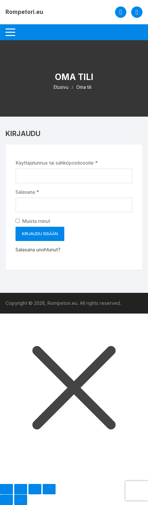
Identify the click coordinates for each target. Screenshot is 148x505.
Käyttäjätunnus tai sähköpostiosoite (67, 162)
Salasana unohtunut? (38, 250)
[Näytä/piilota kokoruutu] (20, 489)
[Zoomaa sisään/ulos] (6, 489)
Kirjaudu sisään (40, 233)
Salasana (38, 191)
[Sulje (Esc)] (49, 489)
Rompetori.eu (24, 12)
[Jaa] (34, 489)
